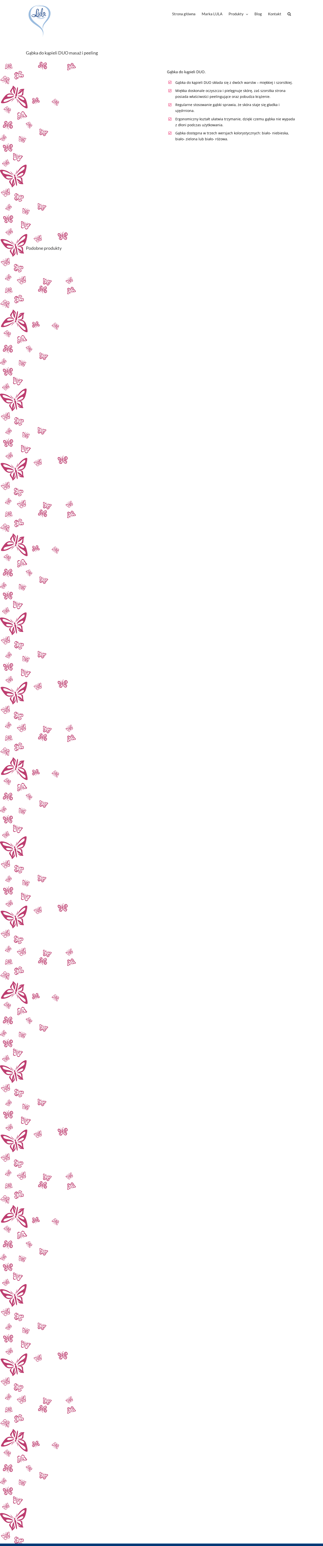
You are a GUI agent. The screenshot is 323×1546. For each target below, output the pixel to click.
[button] (289, 13)
